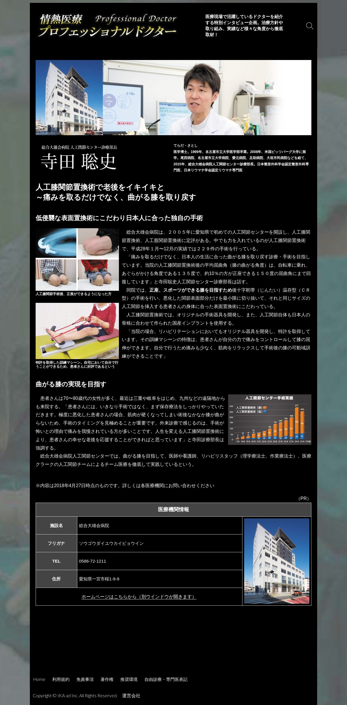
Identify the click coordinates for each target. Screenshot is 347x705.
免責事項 (85, 679)
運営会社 (131, 695)
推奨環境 (129, 679)
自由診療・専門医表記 (166, 679)
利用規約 (61, 679)
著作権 (107, 679)
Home (39, 679)
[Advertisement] (173, 656)
